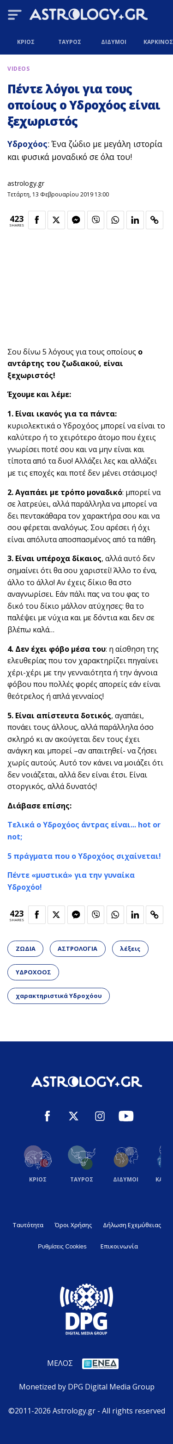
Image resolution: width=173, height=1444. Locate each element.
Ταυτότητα (27, 1225)
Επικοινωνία (119, 1246)
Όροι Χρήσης (73, 1225)
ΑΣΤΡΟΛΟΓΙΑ (77, 948)
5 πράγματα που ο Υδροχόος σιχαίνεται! (84, 856)
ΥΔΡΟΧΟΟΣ (33, 972)
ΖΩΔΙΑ (26, 948)
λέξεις (130, 948)
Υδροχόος (27, 143)
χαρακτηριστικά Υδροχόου (59, 995)
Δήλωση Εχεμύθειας (132, 1225)
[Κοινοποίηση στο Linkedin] (135, 220)
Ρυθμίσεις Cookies (62, 1246)
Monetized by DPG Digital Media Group (87, 1387)
